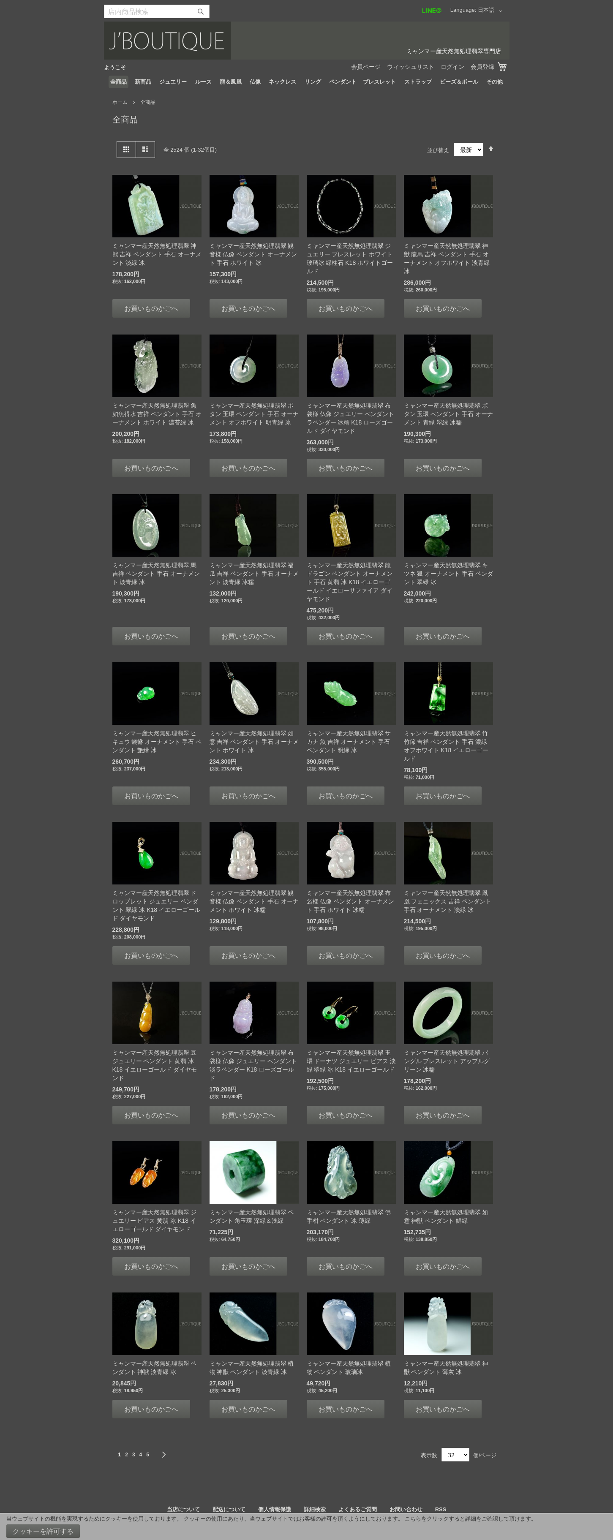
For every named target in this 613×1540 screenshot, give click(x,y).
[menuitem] (118, 82)
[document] (306, 1527)
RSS (441, 1509)
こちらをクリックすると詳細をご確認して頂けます (468, 1519)
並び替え (438, 150)
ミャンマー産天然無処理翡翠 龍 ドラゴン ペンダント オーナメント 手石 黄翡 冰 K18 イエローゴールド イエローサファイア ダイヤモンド (350, 582)
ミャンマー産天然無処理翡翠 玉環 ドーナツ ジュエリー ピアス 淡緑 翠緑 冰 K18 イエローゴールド (351, 1061)
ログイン (452, 66)
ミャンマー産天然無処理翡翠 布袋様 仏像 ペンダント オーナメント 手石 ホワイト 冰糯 (351, 901)
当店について (183, 1509)
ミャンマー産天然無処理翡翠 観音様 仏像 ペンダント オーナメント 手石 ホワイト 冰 (253, 254)
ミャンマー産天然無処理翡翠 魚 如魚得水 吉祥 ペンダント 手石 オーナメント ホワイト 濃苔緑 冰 (157, 414)
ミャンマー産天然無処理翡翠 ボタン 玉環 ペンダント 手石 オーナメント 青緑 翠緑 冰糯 (448, 414)
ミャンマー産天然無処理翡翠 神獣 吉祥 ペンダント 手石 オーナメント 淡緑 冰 (157, 254)
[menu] (306, 82)
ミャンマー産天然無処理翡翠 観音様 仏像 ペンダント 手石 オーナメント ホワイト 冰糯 (254, 901)
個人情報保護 (274, 1509)
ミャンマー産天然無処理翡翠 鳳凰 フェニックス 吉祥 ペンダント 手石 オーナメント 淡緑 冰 (448, 901)
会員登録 (482, 66)
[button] (491, 11)
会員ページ (366, 66)
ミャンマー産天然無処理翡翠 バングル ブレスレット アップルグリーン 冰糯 (447, 1061)
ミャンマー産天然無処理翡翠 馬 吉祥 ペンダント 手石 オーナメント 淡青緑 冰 (156, 573)
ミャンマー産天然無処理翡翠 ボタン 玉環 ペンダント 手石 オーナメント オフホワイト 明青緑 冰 (254, 414)
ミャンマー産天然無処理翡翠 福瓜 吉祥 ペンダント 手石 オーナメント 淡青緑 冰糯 (254, 573)
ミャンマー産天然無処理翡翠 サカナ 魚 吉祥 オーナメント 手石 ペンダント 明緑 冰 (349, 742)
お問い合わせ (406, 1509)
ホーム (120, 102)
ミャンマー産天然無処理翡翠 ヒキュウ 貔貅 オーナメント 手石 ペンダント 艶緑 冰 (157, 742)
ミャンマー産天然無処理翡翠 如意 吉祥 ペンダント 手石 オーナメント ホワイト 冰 (254, 742)
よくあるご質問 (357, 1509)
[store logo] (306, 41)
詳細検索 (315, 1509)
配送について (229, 1509)
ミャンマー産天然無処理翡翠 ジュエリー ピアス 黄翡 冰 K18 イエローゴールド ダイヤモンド (154, 1221)
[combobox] (157, 11)
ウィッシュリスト (410, 66)
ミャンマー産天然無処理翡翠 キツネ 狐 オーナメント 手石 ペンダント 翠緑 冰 (448, 573)
